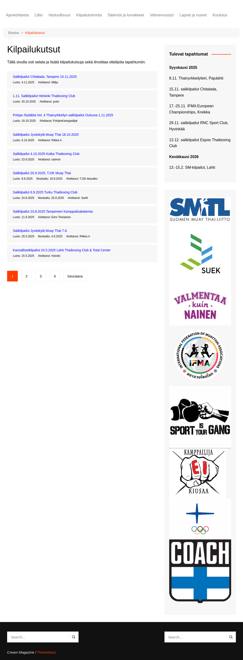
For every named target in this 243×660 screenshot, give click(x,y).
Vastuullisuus (59, 15)
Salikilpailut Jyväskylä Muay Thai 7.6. (40, 231)
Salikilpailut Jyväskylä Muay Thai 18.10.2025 (46, 134)
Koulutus (220, 15)
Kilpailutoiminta (89, 15)
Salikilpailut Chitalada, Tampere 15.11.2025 (45, 77)
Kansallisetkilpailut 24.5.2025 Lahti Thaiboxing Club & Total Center (62, 250)
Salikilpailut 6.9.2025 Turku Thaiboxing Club (45, 192)
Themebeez (46, 652)
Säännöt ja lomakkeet (125, 15)
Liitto (39, 15)
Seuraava (75, 276)
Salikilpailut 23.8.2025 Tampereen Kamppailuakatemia (53, 211)
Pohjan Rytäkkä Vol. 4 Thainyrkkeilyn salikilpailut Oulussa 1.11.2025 (63, 115)
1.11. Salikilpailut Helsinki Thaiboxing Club (44, 96)
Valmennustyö (162, 15)
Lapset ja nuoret (193, 15)
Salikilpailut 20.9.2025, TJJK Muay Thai (42, 173)
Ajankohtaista (17, 15)
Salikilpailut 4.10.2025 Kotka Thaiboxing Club (46, 154)
